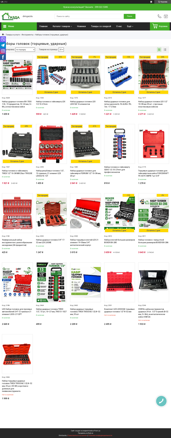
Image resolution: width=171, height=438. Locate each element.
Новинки (81, 26)
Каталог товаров (61, 26)
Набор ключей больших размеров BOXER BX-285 (119, 241)
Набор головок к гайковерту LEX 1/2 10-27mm (50, 103)
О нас (119, 26)
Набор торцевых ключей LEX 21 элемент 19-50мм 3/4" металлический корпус (84, 242)
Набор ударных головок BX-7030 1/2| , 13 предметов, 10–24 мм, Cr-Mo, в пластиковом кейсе (17, 104)
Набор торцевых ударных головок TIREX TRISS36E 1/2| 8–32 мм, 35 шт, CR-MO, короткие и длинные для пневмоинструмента (17, 386)
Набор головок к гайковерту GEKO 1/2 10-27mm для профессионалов (117, 169)
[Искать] (129, 16)
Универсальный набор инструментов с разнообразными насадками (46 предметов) (17, 242)
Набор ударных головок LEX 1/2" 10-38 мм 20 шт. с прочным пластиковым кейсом (152, 104)
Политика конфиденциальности (100, 435)
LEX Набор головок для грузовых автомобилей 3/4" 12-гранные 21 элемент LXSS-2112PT (17, 311)
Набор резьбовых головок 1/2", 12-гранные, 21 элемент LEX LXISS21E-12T (50, 173)
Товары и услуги (13, 35)
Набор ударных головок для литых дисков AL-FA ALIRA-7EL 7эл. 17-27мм (117, 104)
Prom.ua (97, 431)
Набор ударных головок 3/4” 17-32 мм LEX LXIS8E (50, 241)
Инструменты (27, 35)
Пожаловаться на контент (77, 435)
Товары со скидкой (101, 26)
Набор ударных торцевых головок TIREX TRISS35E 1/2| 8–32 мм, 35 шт (85, 311)
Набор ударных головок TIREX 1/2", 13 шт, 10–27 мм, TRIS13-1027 (51, 310)
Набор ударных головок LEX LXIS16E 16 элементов (82, 103)
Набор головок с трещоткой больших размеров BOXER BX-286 (153, 241)
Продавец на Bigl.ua (85, 433)
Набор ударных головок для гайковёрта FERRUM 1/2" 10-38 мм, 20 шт (85, 173)
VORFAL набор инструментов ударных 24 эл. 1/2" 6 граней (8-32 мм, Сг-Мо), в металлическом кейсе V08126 (153, 313)
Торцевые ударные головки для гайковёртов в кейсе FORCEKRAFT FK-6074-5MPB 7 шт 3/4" (153, 173)
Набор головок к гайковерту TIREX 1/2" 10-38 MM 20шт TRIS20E (17, 172)
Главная (43, 26)
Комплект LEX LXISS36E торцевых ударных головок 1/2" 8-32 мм (119, 310)
